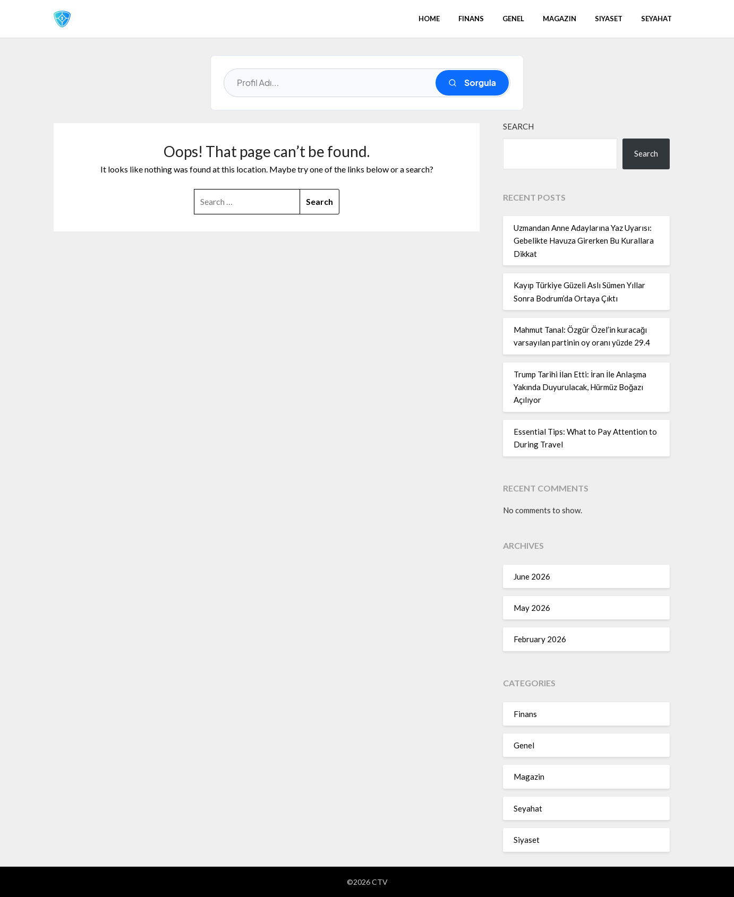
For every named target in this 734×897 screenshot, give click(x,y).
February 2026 (540, 639)
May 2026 (532, 608)
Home (429, 18)
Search (518, 126)
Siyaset (608, 18)
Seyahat (656, 18)
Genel (513, 18)
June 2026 (532, 576)
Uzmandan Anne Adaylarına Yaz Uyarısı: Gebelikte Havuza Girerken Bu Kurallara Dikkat (584, 240)
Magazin (559, 18)
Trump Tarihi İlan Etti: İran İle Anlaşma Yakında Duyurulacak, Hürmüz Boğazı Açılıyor (580, 387)
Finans (471, 18)
